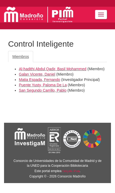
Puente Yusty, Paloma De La (43, 85)
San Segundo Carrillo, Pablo (43, 90)
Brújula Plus (71, 171)
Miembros (20, 56)
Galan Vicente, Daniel (37, 74)
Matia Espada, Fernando (39, 79)
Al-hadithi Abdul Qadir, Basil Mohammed (52, 69)
